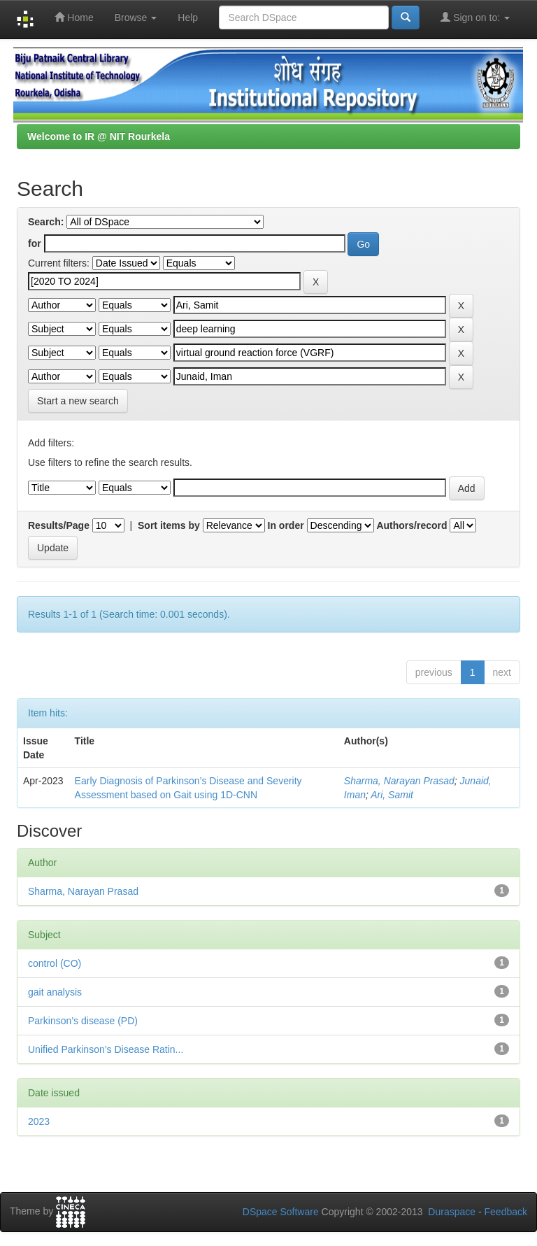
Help (188, 17)
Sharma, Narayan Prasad (399, 780)
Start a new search (78, 400)
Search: (46, 221)
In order (286, 525)
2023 (39, 1121)
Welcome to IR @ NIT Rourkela (98, 136)
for (34, 243)
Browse (136, 17)
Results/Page (59, 525)
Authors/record (411, 525)
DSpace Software (281, 1211)
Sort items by (169, 525)
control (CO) (54, 963)
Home (74, 17)
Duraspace (451, 1211)
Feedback (506, 1211)
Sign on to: (475, 17)
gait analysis (55, 992)
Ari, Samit (392, 794)
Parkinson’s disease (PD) (83, 1020)
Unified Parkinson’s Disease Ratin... (105, 1049)
